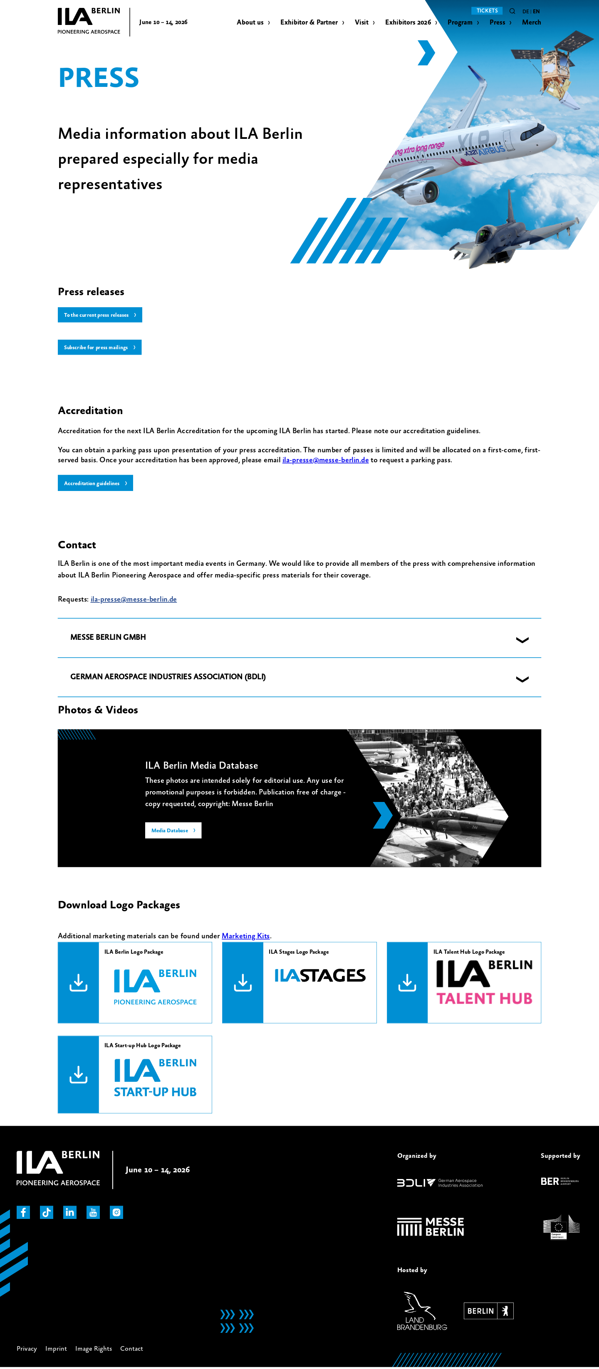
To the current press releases (98, 315)
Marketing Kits (246, 937)
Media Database (170, 832)
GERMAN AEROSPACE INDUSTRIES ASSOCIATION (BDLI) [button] (168, 678)
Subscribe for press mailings (97, 348)
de (525, 12)
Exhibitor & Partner (309, 23)
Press (497, 23)
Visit (362, 23)
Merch (532, 23)
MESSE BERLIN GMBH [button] (108, 638)
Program (460, 23)
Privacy (27, 1350)
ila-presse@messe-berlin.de (325, 460)
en (536, 12)
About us (250, 23)
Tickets (487, 11)
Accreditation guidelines (94, 484)
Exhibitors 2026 (408, 23)
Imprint (56, 1350)
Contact (131, 1350)
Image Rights (93, 1350)
